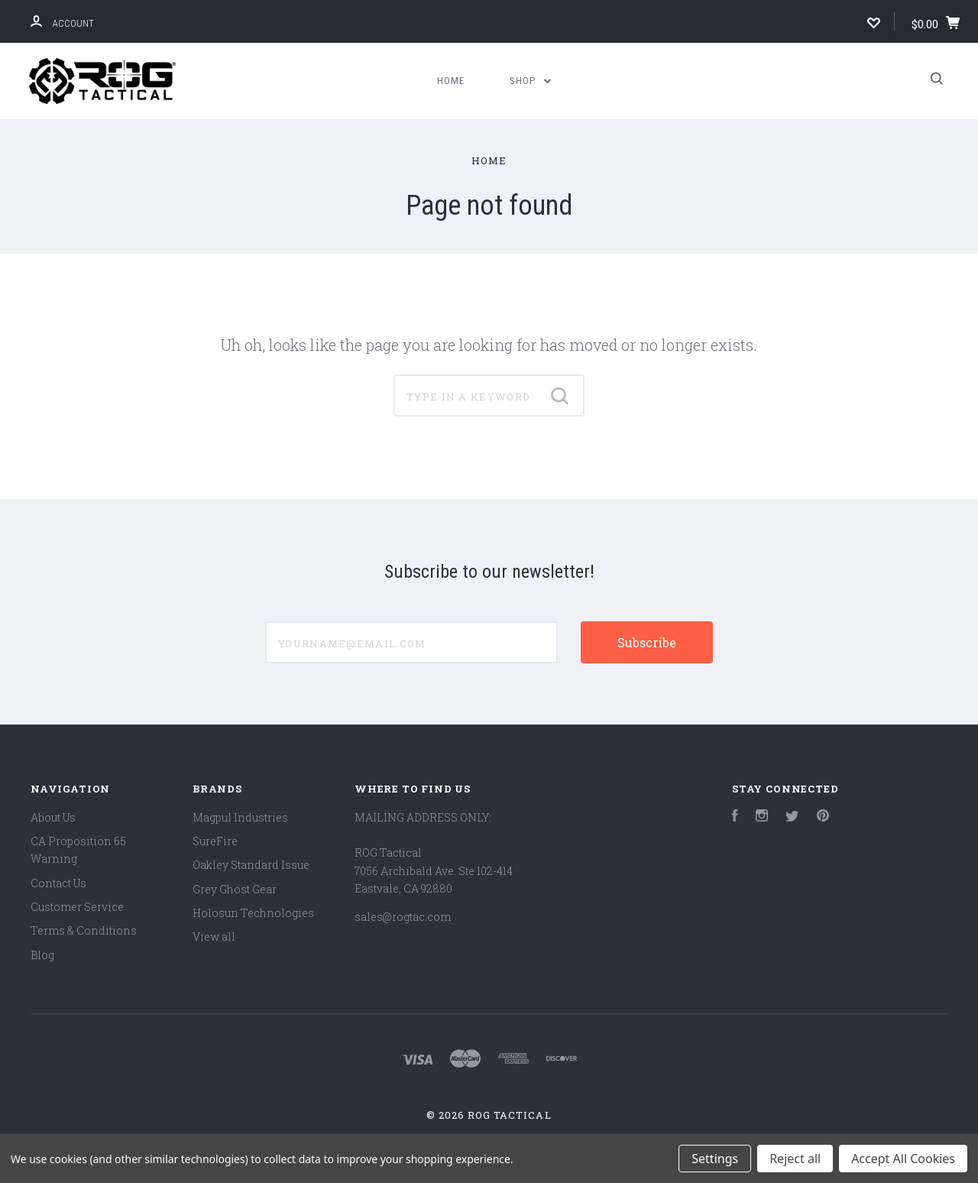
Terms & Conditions (84, 930)
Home (451, 80)
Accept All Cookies (903, 1158)
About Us (53, 817)
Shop (530, 80)
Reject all (795, 1158)
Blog (42, 955)
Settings (714, 1158)
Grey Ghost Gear (235, 889)
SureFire (215, 841)
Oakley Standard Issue (251, 864)
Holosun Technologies (253, 913)
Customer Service (77, 906)
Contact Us (58, 883)
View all (214, 936)
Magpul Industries (240, 817)
